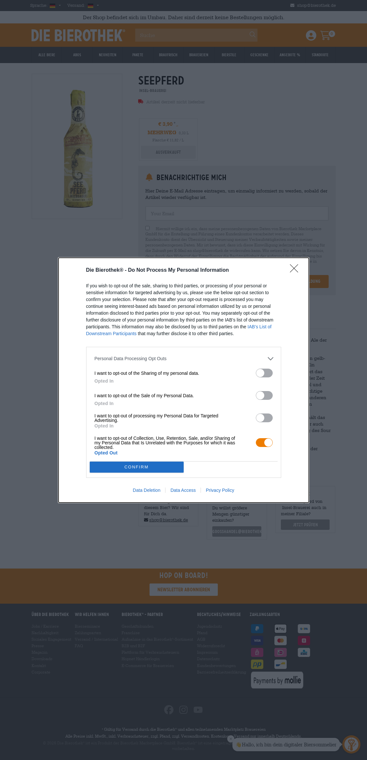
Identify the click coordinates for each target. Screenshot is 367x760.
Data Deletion (147, 490)
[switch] (264, 373)
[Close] (296, 270)
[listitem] (184, 358)
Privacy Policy (220, 490)
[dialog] (184, 380)
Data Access (183, 490)
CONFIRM (137, 467)
